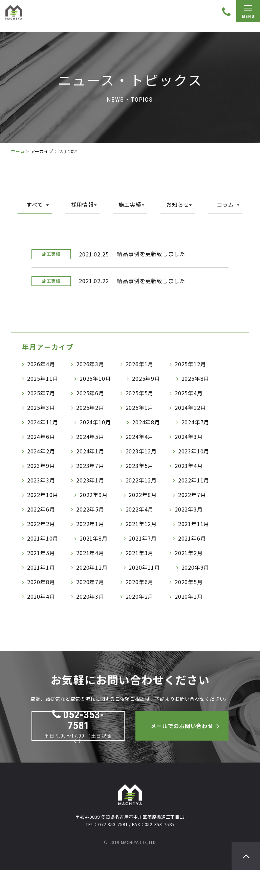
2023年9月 (41, 466)
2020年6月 (140, 582)
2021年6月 (192, 538)
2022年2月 (41, 524)
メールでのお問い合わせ (182, 726)
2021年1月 (41, 567)
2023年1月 (90, 480)
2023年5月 (140, 466)
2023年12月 (141, 451)
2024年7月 (195, 422)
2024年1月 (90, 451)
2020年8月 (41, 582)
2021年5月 (41, 553)
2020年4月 (41, 596)
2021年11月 (193, 524)
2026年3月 (90, 364)
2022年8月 (143, 495)
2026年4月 (41, 364)
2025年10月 (95, 378)
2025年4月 (189, 393)
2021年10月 (42, 538)
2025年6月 (90, 393)
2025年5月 (140, 393)
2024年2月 (41, 451)
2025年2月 (90, 407)
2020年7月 (90, 582)
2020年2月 (140, 596)
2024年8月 (146, 422)
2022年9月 (94, 495)
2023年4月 (189, 466)
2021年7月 (143, 538)
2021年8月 (94, 538)
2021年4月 (90, 553)
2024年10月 (95, 422)
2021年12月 (141, 524)
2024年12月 (190, 407)
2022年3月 (189, 509)
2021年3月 (140, 553)
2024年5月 (90, 436)
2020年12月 (91, 567)
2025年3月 (41, 407)
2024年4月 (140, 436)
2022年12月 (141, 480)
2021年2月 (189, 553)
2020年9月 (195, 567)
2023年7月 (90, 466)
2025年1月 (140, 407)
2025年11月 (42, 378)
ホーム (18, 151)
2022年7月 (192, 495)
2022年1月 (90, 524)
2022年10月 (42, 495)
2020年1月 (189, 596)
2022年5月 (90, 509)
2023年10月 (193, 451)
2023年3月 (41, 480)
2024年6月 (41, 436)
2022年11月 (193, 480)
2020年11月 (144, 567)
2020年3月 (90, 596)
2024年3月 (189, 436)
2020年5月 (189, 582)
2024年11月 (42, 422)
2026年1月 (140, 364)
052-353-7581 (78, 720)
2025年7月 (41, 393)
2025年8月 (195, 378)
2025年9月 (146, 378)
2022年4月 (140, 509)
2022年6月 (41, 509)
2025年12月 (190, 364)
